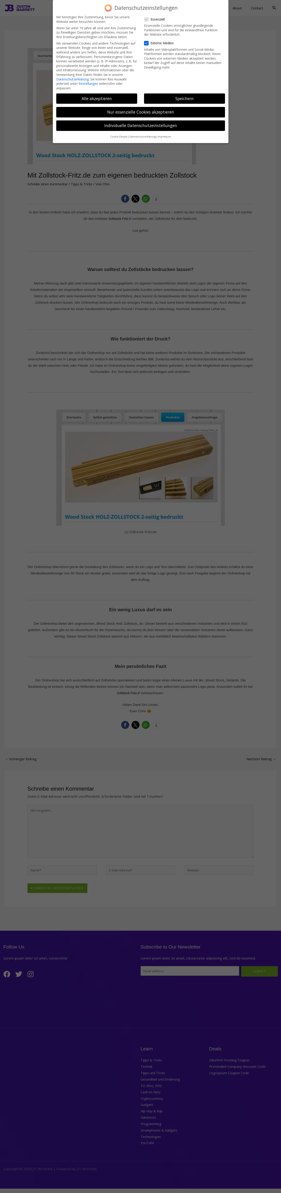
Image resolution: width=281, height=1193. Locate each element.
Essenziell (156, 17)
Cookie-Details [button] (118, 134)
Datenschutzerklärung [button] (142, 134)
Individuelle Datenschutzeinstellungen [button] (140, 123)
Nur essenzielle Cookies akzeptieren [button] (140, 110)
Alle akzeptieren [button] (97, 96)
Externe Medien (160, 41)
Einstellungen (88, 82)
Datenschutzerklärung (72, 77)
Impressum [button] (164, 134)
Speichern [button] (184, 96)
